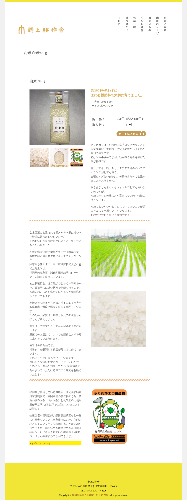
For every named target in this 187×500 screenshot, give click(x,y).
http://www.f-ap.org (39, 443)
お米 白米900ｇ (36, 53)
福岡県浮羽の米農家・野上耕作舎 (90, 495)
